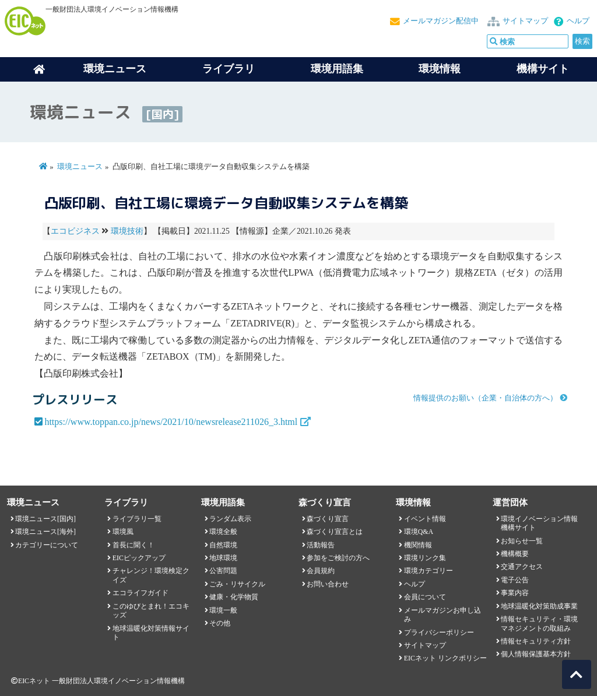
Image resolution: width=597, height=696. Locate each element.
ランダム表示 (230, 519)
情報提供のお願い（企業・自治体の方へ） (485, 398)
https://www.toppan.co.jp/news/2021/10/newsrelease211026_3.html (170, 422)
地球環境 (223, 558)
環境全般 (223, 532)
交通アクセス (522, 567)
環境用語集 (337, 69)
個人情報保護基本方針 (536, 654)
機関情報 (418, 545)
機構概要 (515, 554)
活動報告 (321, 545)
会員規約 (321, 571)
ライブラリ (228, 69)
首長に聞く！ (133, 545)
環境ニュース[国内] (45, 519)
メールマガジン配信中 (441, 21)
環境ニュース (80, 167)
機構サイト (543, 69)
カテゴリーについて (46, 545)
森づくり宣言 (328, 519)
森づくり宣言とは (335, 532)
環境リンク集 (425, 558)
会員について (425, 597)
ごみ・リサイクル (237, 584)
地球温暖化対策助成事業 (539, 606)
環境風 (123, 532)
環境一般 (223, 610)
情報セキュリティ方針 (536, 641)
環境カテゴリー (428, 571)
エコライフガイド (140, 593)
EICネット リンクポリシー (445, 658)
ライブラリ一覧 (137, 519)
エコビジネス (75, 231)
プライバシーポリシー (439, 632)
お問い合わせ (328, 584)
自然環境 (223, 545)
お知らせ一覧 (522, 541)
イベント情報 (425, 519)
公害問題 (223, 571)
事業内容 (515, 593)
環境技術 (127, 231)
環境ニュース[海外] (45, 532)
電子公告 (515, 580)
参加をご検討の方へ (338, 558)
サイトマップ (525, 21)
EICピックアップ (139, 558)
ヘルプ (578, 21)
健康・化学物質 (233, 597)
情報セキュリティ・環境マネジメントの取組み (539, 623)
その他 (219, 623)
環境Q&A (418, 532)
